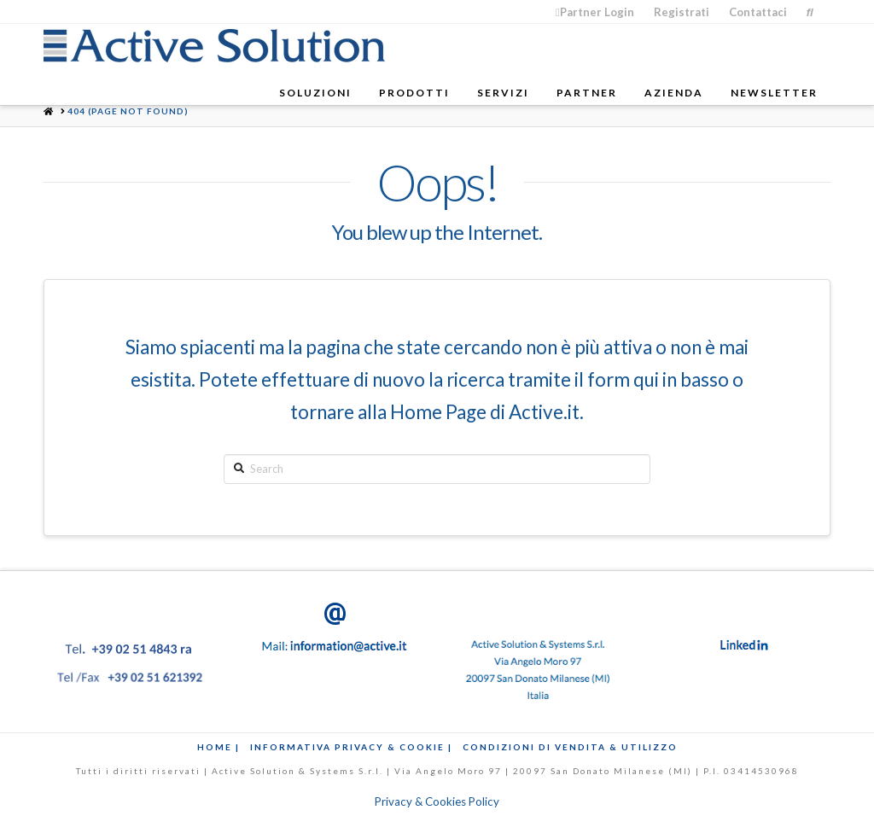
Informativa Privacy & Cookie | (351, 747)
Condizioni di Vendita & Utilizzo (570, 747)
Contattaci (758, 12)
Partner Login (595, 12)
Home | (218, 747)
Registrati (681, 12)
